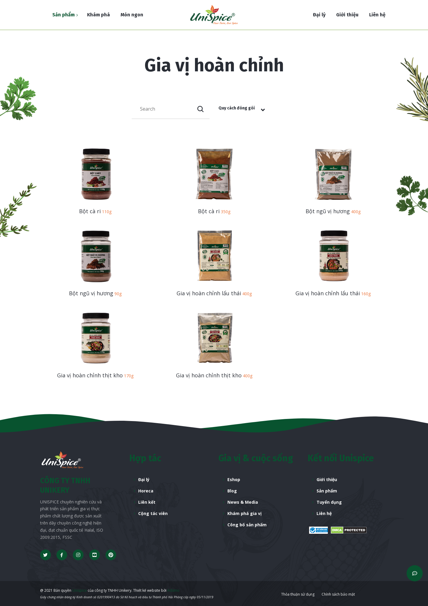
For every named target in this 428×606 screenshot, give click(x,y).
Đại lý (144, 479)
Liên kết (146, 502)
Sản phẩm (327, 491)
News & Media (242, 502)
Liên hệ (324, 513)
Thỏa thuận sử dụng (297, 594)
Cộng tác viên (153, 513)
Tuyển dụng (329, 502)
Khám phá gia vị (244, 513)
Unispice (79, 590)
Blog (232, 491)
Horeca (145, 491)
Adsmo (173, 590)
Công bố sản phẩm (247, 524)
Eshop (233, 479)
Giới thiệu (327, 479)
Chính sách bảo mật (338, 594)
